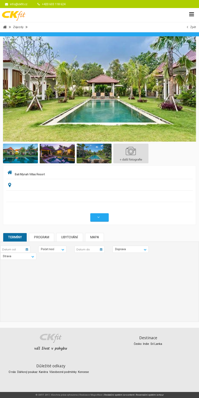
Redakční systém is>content (119, 395)
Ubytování (69, 237)
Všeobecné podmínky (63, 372)
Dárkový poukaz (27, 372)
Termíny (15, 237)
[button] (52, 249)
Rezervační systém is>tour (150, 395)
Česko (138, 343)
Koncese (83, 372)
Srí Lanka (156, 343)
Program (41, 237)
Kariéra (44, 372)
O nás (12, 372)
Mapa (94, 237)
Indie (146, 343)
